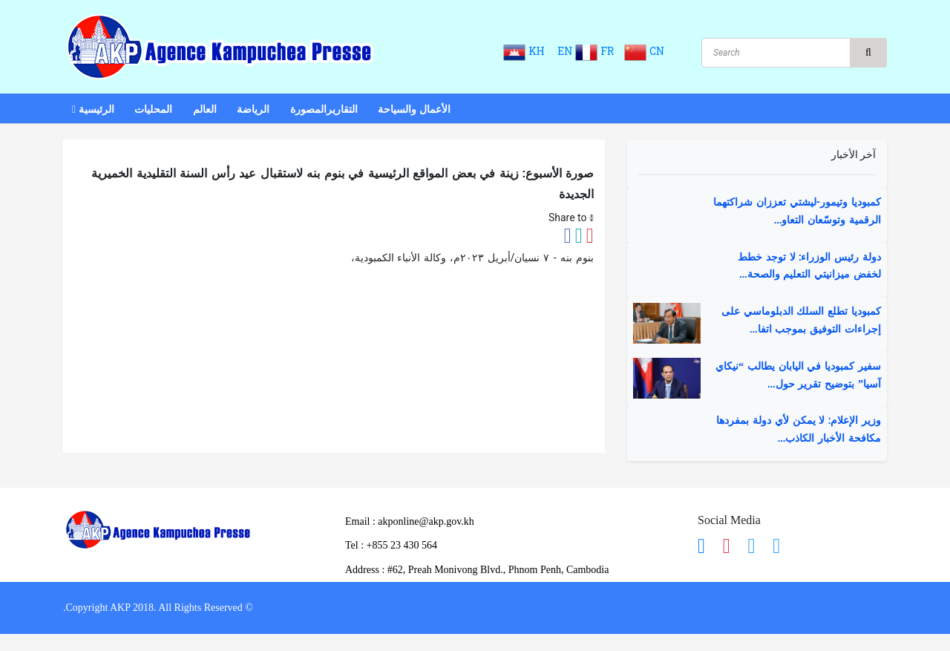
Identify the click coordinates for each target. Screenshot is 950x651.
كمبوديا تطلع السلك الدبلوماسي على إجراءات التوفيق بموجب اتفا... (801, 320)
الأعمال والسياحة (414, 109)
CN (644, 51)
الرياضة (253, 109)
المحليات (153, 109)
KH (527, 51)
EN (563, 51)
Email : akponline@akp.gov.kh (409, 521)
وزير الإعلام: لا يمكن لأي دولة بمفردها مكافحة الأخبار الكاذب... (798, 430)
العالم (205, 109)
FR (598, 51)
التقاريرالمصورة (324, 109)
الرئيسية (93, 109)
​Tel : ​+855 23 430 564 (391, 545)
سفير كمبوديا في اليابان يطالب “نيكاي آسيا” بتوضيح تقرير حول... (798, 375)
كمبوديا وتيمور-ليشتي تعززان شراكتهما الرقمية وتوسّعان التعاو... (797, 211)
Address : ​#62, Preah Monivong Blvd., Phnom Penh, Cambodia (477, 569)
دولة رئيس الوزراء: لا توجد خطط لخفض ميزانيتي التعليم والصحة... (809, 266)
